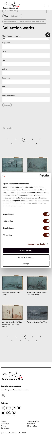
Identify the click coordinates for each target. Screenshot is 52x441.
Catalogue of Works (10, 21)
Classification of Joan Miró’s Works (32, 21)
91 (36, 144)
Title (4, 52)
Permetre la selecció (26, 257)
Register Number (8, 95)
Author (5, 69)
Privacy (3, 426)
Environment (5, 428)
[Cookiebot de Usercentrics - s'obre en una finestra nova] (39, 175)
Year (4, 60)
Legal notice (5, 424)
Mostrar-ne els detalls (36, 244)
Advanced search (10, 11)
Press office (31, 424)
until (4, 87)
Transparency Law (33, 421)
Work (6, 16)
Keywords (6, 43)
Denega (26, 264)
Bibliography (15, 16)
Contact (3, 421)
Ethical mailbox (32, 426)
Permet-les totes (26, 251)
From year (6, 78)
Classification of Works (11, 36)
